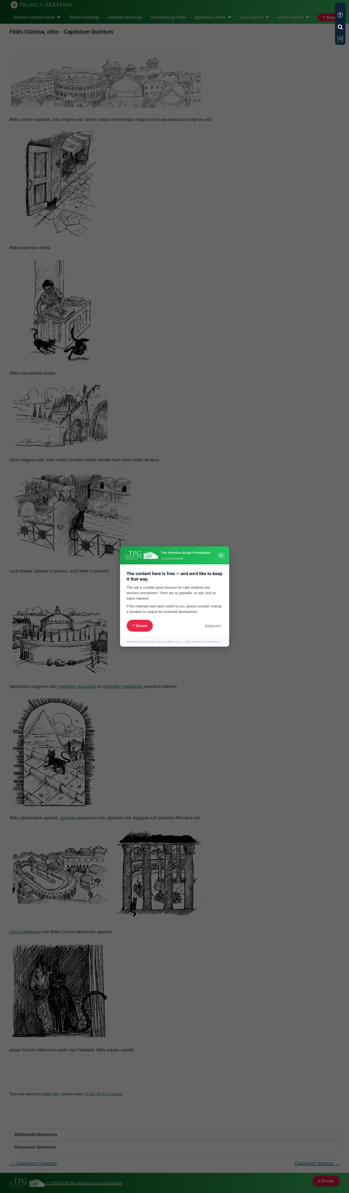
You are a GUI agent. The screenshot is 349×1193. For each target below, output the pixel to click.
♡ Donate (140, 626)
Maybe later (213, 625)
